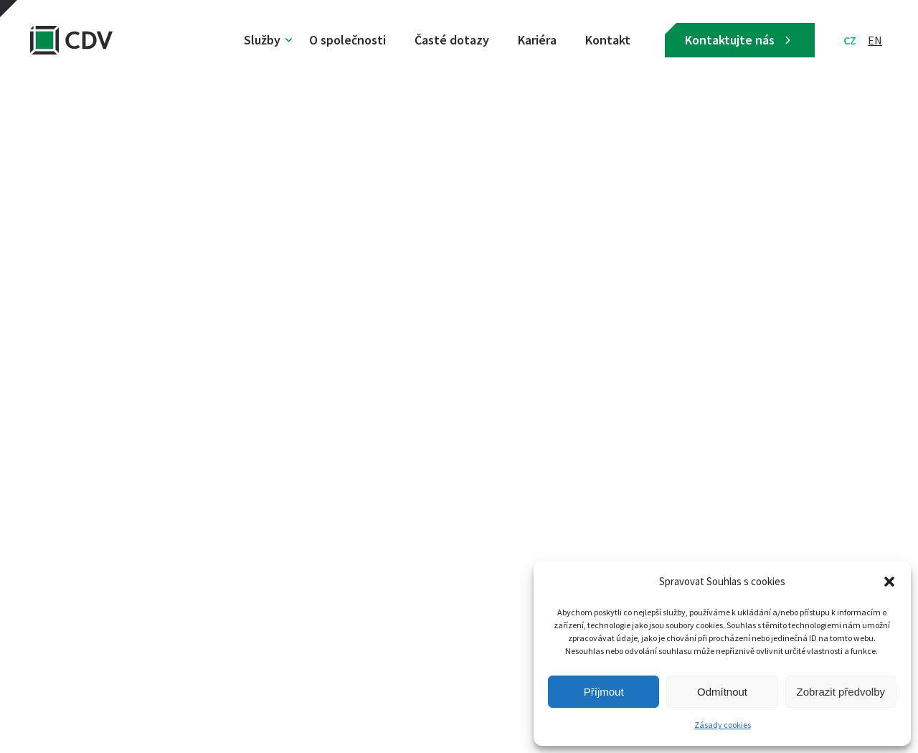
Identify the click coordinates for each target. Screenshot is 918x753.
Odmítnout (722, 692)
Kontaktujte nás (740, 40)
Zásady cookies (722, 724)
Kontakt (607, 40)
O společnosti (347, 40)
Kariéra (537, 40)
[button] (889, 581)
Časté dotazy (452, 40)
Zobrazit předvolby (841, 692)
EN (875, 40)
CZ (849, 40)
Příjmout (604, 692)
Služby (262, 40)
